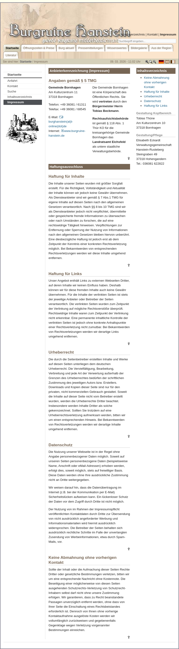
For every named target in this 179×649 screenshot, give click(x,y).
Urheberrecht (153, 96)
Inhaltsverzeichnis (133, 34)
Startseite (26, 61)
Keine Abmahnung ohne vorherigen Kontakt (156, 82)
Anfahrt (12, 80)
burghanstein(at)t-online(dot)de (60, 121)
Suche (11, 91)
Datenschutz (152, 101)
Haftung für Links (155, 105)
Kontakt (152, 34)
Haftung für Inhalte (156, 91)
